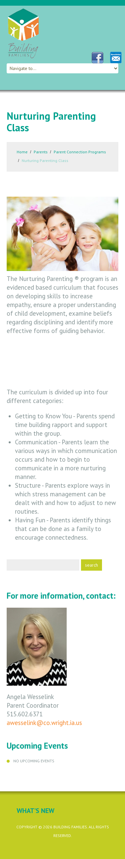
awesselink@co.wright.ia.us (44, 723)
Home (22, 151)
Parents (41, 151)
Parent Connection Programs (80, 151)
